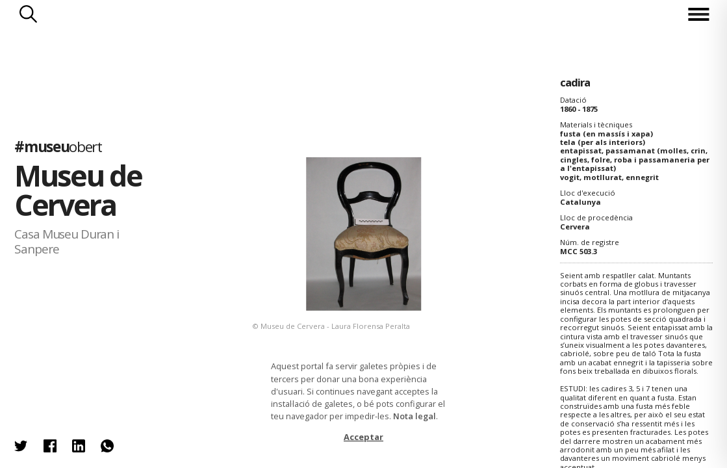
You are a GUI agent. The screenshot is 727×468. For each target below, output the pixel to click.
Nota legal (414, 416)
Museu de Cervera (78, 189)
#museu (57, 146)
